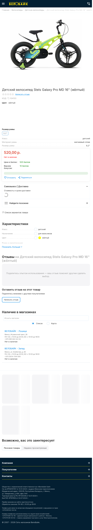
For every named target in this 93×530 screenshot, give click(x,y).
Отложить (10, 177)
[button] (25, 177)
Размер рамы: (8, 129)
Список (37, 323)
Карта (52, 323)
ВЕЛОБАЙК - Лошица (16, 331)
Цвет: (4, 103)
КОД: (4, 98)
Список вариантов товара (16, 212)
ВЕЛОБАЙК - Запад (15, 348)
